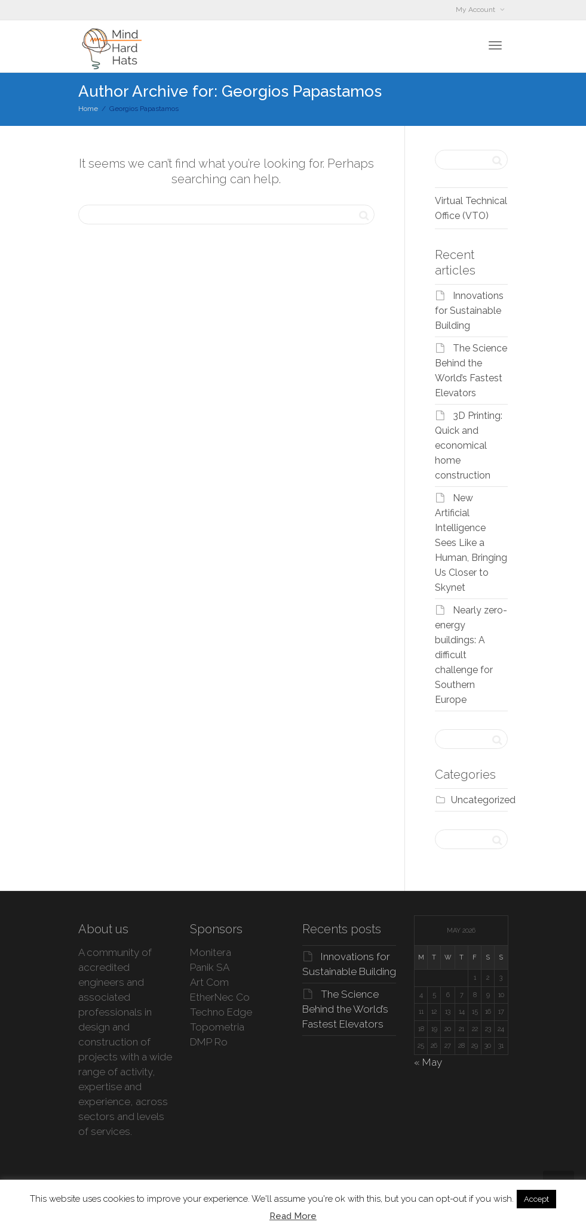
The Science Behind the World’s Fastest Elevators (345, 1009)
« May (428, 1062)
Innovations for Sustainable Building (469, 310)
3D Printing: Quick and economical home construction (468, 445)
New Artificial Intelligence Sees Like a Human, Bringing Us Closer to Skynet (471, 542)
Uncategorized (483, 800)
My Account (476, 9)
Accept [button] (536, 1199)
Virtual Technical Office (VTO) (471, 208)
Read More (293, 1216)
